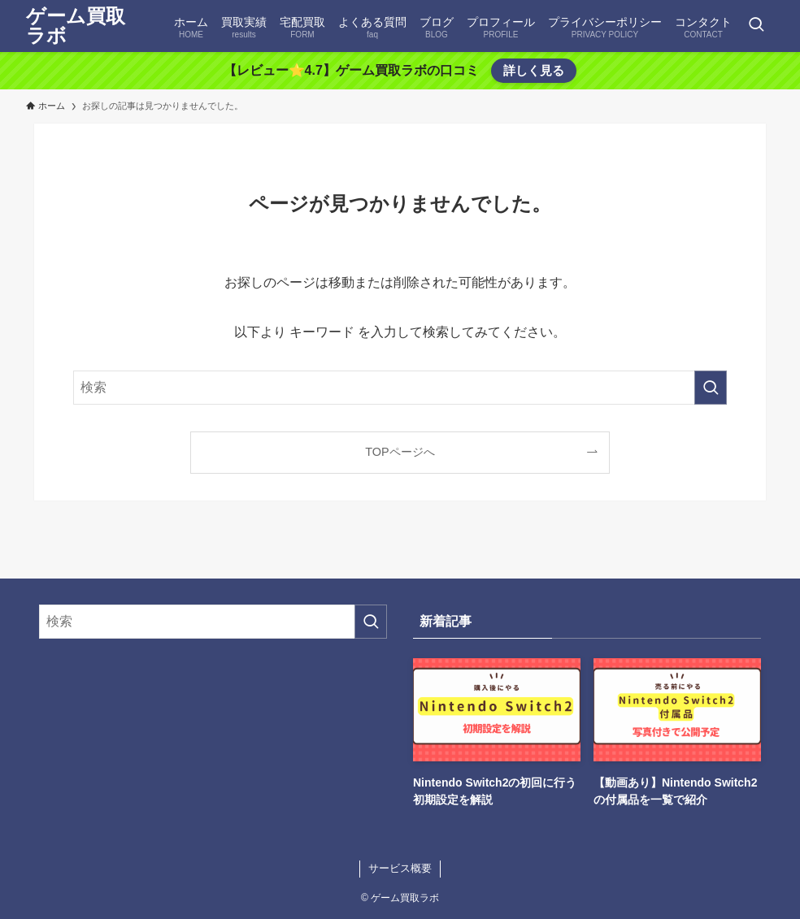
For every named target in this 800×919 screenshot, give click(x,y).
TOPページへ (399, 451)
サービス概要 (400, 868)
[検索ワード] (400, 388)
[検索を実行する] (710, 388)
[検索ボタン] (756, 26)
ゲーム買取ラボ (75, 26)
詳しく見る (533, 70)
